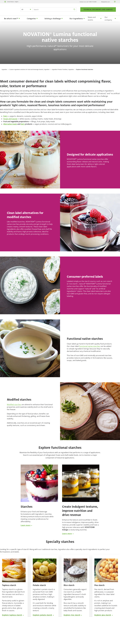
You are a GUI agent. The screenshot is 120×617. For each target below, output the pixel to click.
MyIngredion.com (105, 1)
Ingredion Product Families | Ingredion (63, 69)
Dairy (5, 116)
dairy (23, 124)
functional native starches (89, 346)
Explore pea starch (103, 615)
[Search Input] (54, 9)
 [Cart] (115, 2)
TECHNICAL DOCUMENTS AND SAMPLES (98, 9)
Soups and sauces (10, 119)
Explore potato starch (43, 615)
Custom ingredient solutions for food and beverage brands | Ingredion (29, 69)
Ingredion (4, 69)
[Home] (10, 12)
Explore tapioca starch (13, 615)
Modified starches (14, 404)
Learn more (26, 525)
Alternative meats (10, 124)
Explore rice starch (73, 615)
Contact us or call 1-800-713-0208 (88, 1)
